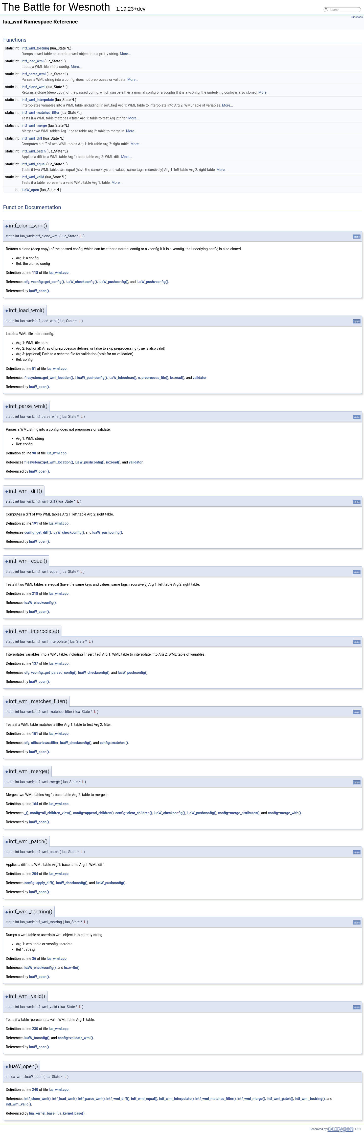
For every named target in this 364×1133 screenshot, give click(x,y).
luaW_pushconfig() (113, 282)
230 (35, 1029)
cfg (26, 282)
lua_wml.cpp (59, 273)
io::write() (72, 968)
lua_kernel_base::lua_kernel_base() (56, 1113)
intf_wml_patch (33, 151)
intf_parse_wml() (91, 1099)
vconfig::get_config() (47, 282)
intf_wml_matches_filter (40, 113)
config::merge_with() (284, 813)
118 (35, 273)
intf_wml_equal (33, 164)
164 (35, 804)
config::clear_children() (133, 813)
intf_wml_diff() (117, 1099)
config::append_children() (93, 813)
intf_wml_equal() (144, 1099)
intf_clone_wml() (37, 1099)
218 (35, 593)
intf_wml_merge (34, 125)
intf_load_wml (32, 61)
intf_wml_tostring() (310, 1099)
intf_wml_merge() (251, 1099)
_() (26, 813)
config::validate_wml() (75, 1038)
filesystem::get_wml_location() (48, 378)
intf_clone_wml (33, 87)
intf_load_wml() (64, 1099)
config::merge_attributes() (239, 813)
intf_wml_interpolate (37, 100)
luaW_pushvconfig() (152, 282)
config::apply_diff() (39, 883)
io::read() (177, 378)
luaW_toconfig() (36, 1038)
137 (35, 663)
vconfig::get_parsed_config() (54, 673)
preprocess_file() (155, 378)
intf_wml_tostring (35, 48)
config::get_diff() (37, 532)
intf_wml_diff (31, 138)
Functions (357, 17)
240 (35, 1090)
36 (34, 959)
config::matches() (114, 743)
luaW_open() (39, 291)
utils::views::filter (44, 743)
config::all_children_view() (51, 813)
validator (200, 378)
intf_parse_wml (33, 74)
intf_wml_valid (32, 177)
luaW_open (30, 190)
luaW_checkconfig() (81, 282)
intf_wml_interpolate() (176, 1099)
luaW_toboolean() (122, 378)
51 (34, 369)
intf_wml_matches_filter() (215, 1099)
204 (35, 874)
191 (35, 523)
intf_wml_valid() (18, 1104)
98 (34, 453)
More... (125, 54)
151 (35, 734)
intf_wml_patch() (280, 1099)
